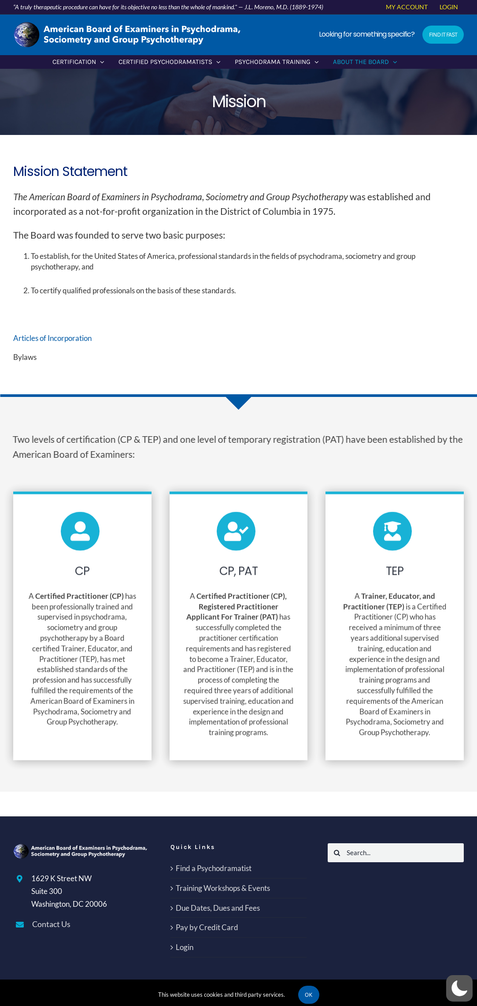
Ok (309, 995)
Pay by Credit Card (207, 927)
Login (184, 947)
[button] (459, 988)
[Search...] (396, 852)
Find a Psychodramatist (213, 868)
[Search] (337, 852)
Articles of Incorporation (53, 338)
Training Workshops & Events (223, 888)
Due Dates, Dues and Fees (218, 908)
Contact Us (51, 924)
